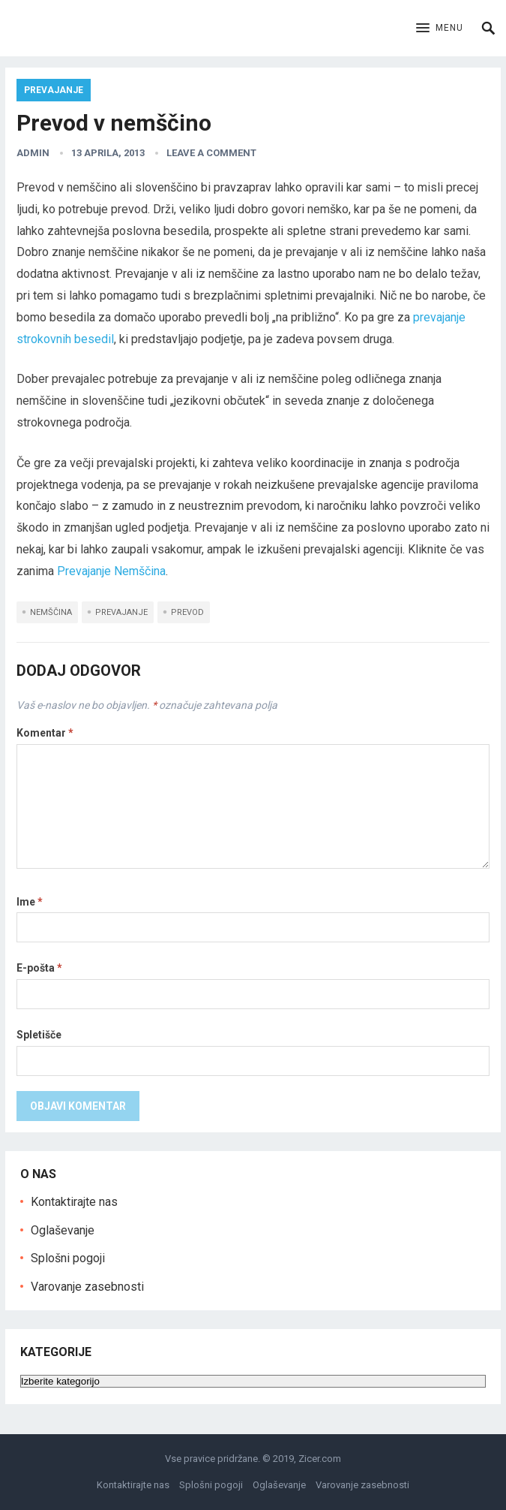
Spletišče (38, 1035)
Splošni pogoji (68, 1258)
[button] (439, 28)
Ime (29, 902)
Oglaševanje (62, 1230)
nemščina (51, 612)
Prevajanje (53, 90)
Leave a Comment (211, 152)
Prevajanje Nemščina (111, 571)
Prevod (187, 612)
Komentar (44, 733)
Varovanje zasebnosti (87, 1286)
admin (32, 152)
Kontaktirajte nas (74, 1202)
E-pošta (39, 968)
